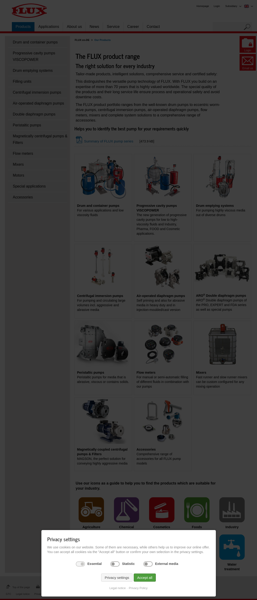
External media (166, 564)
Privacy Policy (138, 588)
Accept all (144, 578)
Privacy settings (117, 578)
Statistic (128, 564)
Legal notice (117, 588)
